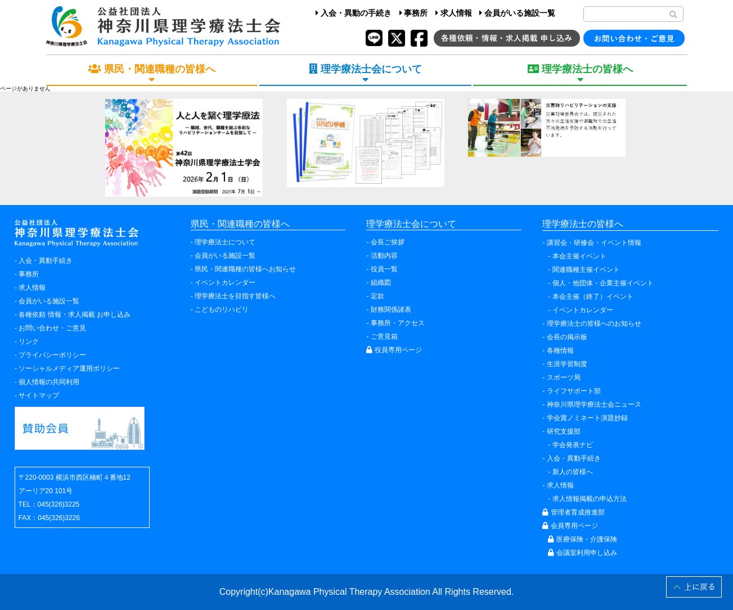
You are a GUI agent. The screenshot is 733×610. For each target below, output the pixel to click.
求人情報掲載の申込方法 (589, 499)
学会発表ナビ (572, 445)
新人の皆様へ (572, 472)
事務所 (413, 13)
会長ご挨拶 (387, 242)
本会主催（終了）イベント (592, 297)
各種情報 (560, 350)
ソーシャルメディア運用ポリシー (69, 368)
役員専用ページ (393, 350)
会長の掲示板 (567, 337)
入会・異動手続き (46, 261)
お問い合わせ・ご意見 (52, 328)
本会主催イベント (579, 256)
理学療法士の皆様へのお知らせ (594, 323)
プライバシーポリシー (52, 355)
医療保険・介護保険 (582, 539)
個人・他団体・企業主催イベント (603, 283)
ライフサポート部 (574, 391)
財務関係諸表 (391, 309)
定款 (377, 296)
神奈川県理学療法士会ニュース (594, 404)
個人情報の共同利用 (49, 382)
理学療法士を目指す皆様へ (235, 296)
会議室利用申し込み (582, 553)
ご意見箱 (384, 336)
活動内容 (384, 256)
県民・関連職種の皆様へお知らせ (245, 269)
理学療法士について (225, 242)
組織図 (381, 282)
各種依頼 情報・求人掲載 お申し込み (75, 314)
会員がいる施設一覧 (517, 13)
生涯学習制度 (567, 364)
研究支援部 (564, 431)
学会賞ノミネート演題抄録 (587, 418)
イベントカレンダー (225, 282)
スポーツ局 (564, 377)
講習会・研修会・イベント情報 (594, 243)
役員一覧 (384, 269)
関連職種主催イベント (586, 270)
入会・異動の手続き (354, 13)
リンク (29, 341)
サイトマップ (39, 395)
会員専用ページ (569, 526)
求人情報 (453, 13)
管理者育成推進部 (573, 512)
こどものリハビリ (222, 309)
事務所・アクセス (398, 323)
